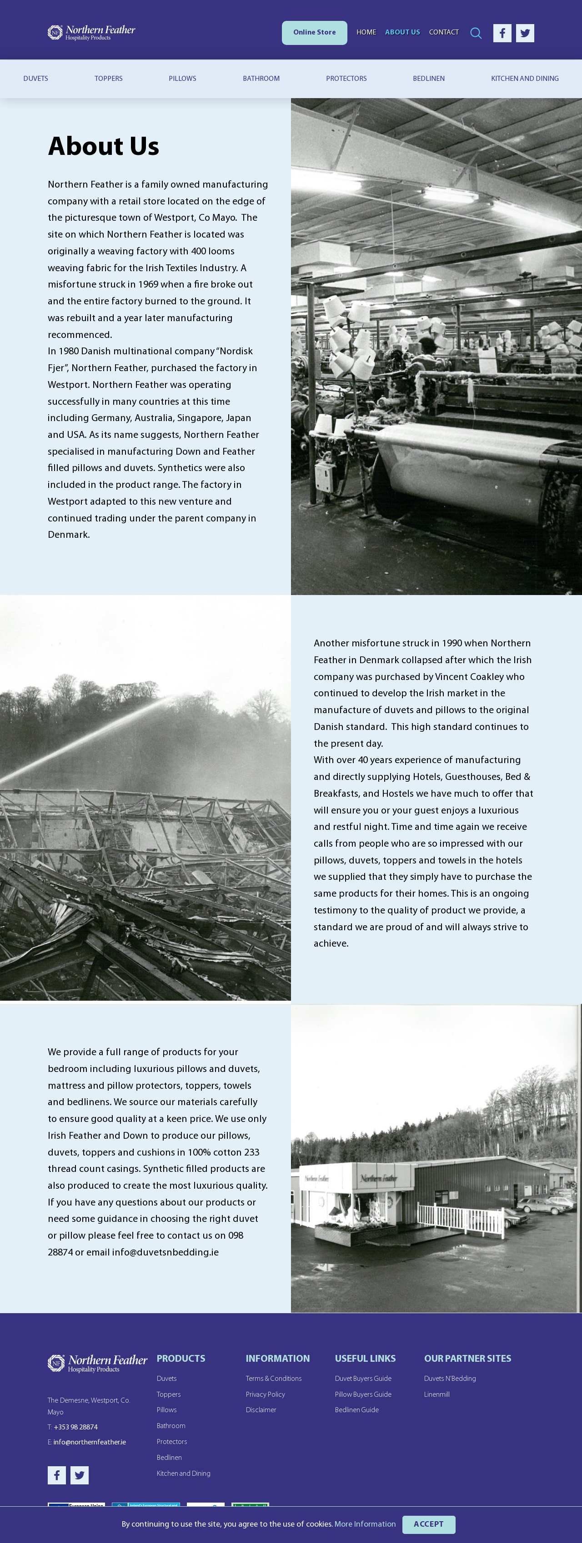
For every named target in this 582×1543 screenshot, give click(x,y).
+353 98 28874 (73, 1429)
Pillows (182, 79)
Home (366, 32)
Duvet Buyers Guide (363, 1379)
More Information (365, 1524)
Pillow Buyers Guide (364, 1394)
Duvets (35, 79)
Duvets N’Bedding (450, 1379)
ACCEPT (429, 1524)
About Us (402, 32)
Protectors (346, 79)
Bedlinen (429, 79)
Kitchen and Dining (184, 1471)
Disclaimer (261, 1410)
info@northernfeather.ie (87, 1445)
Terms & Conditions (274, 1379)
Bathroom (261, 79)
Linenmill (437, 1394)
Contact (444, 32)
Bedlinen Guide (357, 1410)
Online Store (314, 32)
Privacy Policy (266, 1394)
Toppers (109, 79)
